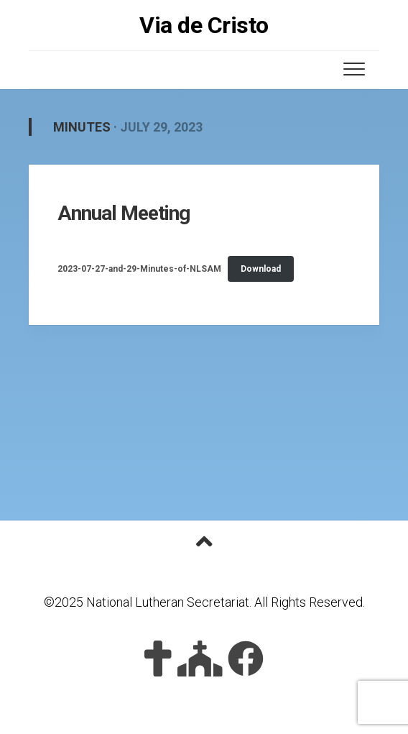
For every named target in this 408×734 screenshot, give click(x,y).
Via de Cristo (204, 25)
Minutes (82, 126)
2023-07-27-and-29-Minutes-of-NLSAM (139, 269)
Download (261, 269)
